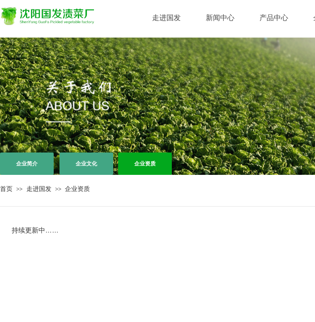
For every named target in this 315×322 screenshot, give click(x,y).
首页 (6, 188)
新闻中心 (220, 17)
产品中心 (274, 17)
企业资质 (77, 188)
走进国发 (166, 17)
